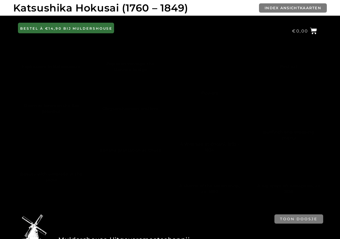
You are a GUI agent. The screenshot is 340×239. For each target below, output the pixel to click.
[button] (66, 28)
